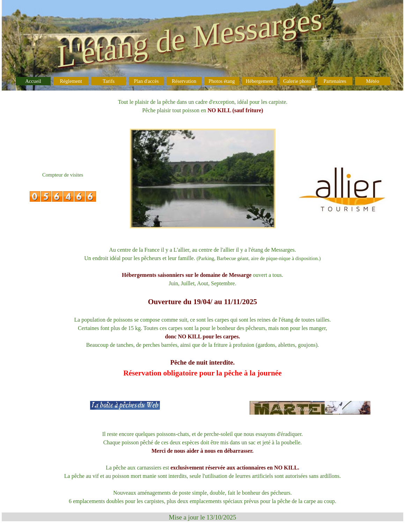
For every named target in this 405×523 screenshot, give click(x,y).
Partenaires (334, 81)
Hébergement (259, 81)
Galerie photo (297, 81)
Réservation (184, 81)
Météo (372, 81)
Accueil (33, 81)
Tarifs (109, 81)
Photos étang (221, 81)
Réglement (71, 81)
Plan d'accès (146, 81)
